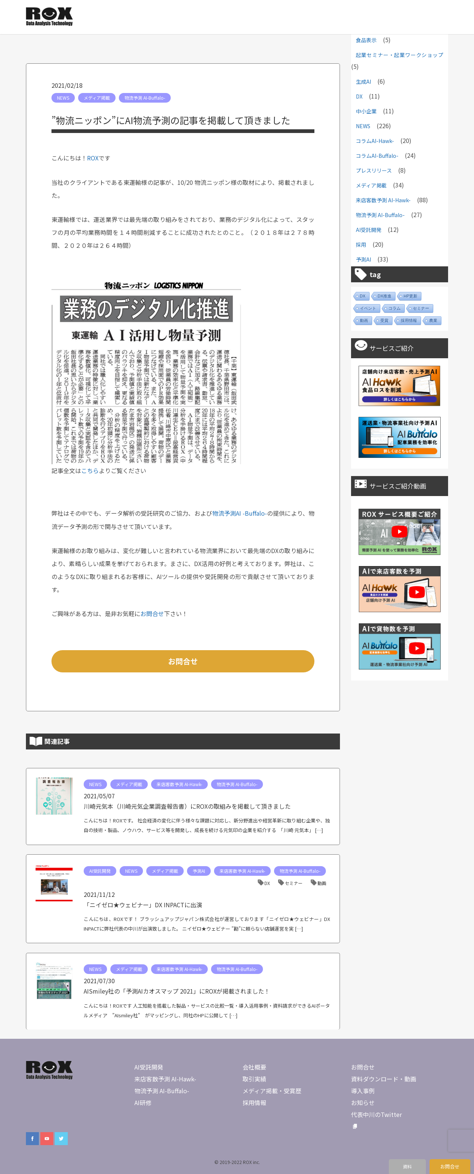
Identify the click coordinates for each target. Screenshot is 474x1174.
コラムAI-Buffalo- (377, 155)
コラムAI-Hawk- (375, 140)
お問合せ (152, 613)
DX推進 (384, 296)
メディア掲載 (97, 97)
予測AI (199, 871)
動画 (321, 883)
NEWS (63, 97)
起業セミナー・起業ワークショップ (399, 55)
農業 (433, 320)
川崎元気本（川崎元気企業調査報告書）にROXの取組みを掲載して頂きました (187, 806)
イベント (368, 308)
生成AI (363, 81)
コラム (394, 308)
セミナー (294, 883)
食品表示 (366, 40)
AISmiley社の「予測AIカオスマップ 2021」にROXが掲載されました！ (177, 991)
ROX (93, 157)
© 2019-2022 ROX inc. (237, 1162)
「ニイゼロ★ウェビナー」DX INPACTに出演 (143, 904)
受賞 (384, 320)
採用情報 (409, 320)
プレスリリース (374, 170)
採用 (361, 244)
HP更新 (410, 296)
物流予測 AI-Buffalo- (144, 97)
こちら (90, 470)
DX (267, 883)
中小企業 (366, 111)
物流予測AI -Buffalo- (239, 513)
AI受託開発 (100, 871)
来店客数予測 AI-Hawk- (179, 784)
